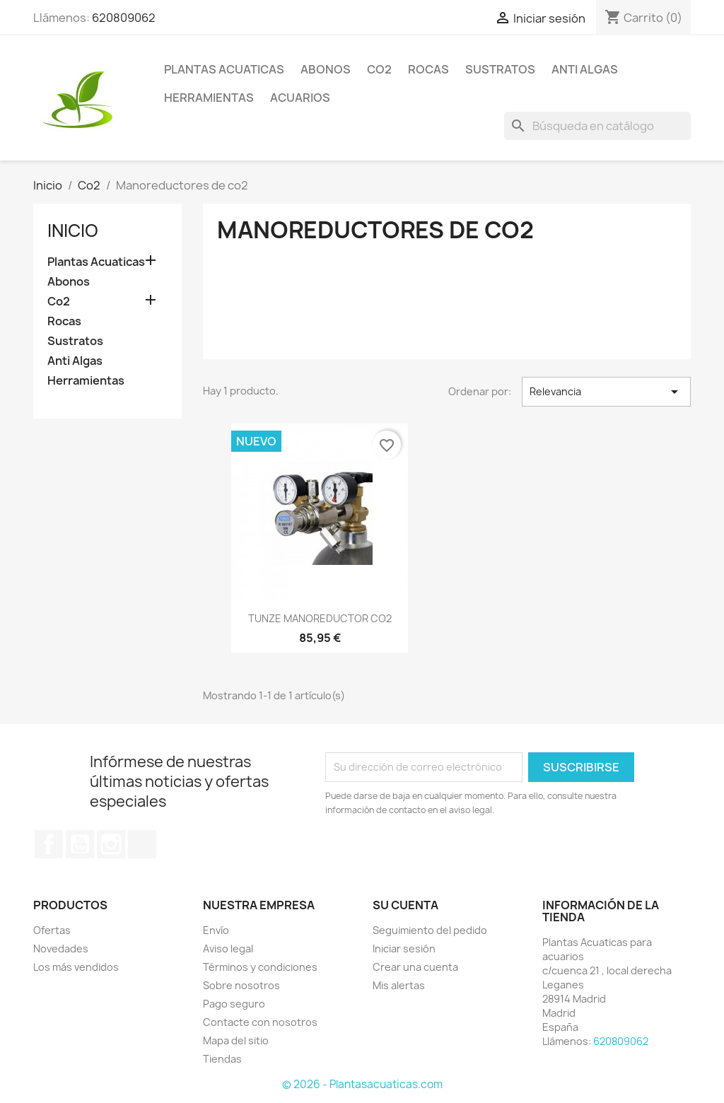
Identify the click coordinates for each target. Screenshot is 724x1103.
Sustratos (500, 69)
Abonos (325, 69)
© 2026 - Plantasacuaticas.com (362, 1084)
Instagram (111, 844)
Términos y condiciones (260, 967)
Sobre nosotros (241, 985)
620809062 (124, 17)
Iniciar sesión (404, 948)
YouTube (80, 844)
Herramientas (209, 97)
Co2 (379, 69)
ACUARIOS (300, 97)
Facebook (49, 844)
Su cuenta (405, 905)
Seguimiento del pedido (430, 930)
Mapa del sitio (236, 1040)
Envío (216, 930)
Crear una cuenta (415, 967)
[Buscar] (597, 126)
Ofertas (52, 930)
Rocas (428, 69)
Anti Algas (584, 69)
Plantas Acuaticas (224, 69)
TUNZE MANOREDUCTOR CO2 (320, 618)
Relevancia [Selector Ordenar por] (606, 391)
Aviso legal (228, 948)
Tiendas (222, 1059)
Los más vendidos (76, 967)
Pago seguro (234, 1003)
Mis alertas (399, 985)
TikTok (142, 844)
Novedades (60, 948)
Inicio (72, 230)
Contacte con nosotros (260, 1022)
